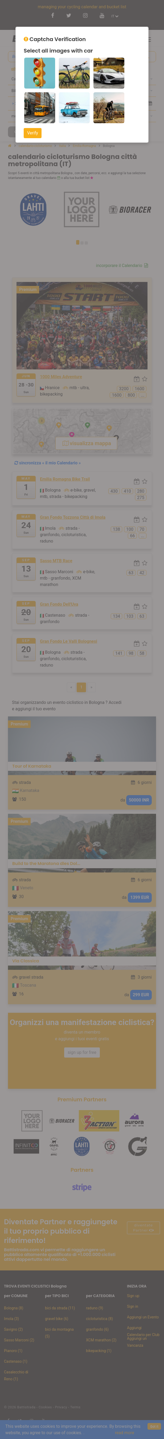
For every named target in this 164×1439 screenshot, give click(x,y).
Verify (32, 132)
